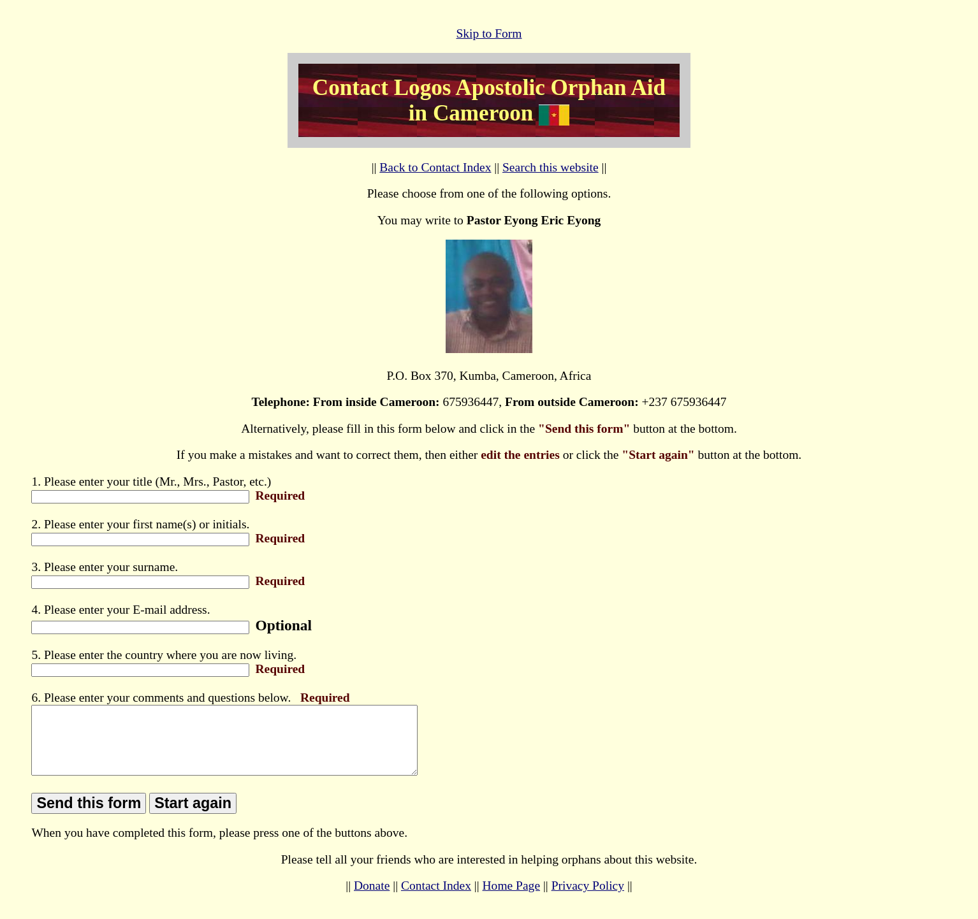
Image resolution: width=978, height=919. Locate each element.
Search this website (550, 167)
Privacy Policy (587, 899)
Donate (372, 899)
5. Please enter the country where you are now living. (163, 655)
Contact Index (436, 899)
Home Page (512, 899)
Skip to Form (489, 33)
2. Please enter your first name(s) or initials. (140, 524)
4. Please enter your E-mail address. (120, 609)
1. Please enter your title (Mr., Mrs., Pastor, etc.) (151, 481)
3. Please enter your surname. (104, 567)
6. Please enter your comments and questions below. (161, 697)
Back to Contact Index (435, 167)
